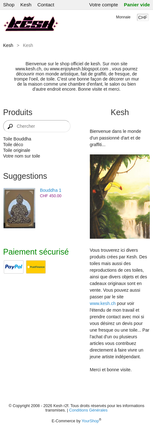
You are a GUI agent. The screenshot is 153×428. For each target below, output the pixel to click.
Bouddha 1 (51, 190)
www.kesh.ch (103, 303)
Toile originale (16, 150)
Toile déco (13, 144)
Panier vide (137, 4)
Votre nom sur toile (21, 156)
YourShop (90, 421)
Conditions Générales (88, 410)
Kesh (25, 4)
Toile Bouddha (17, 139)
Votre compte (103, 4)
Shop (9, 4)
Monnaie (123, 17)
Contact (45, 4)
